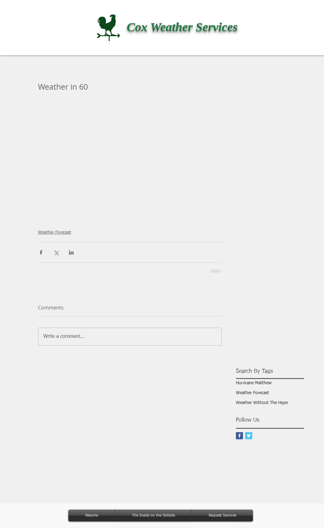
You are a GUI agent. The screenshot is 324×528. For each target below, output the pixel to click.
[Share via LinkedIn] (71, 252)
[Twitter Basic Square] (248, 435)
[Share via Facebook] (41, 252)
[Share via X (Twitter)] (56, 252)
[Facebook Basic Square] (239, 435)
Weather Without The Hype (262, 403)
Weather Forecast (54, 232)
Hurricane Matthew (253, 383)
